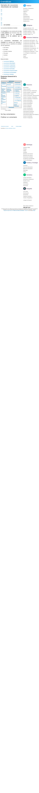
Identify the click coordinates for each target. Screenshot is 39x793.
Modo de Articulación (27, 168)
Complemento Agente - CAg (29, 49)
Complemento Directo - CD (29, 45)
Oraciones (29, 84)
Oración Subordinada (28, 109)
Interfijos (25, 152)
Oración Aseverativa (27, 100)
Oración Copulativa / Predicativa (30, 98)
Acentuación (26, 193)
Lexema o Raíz (26, 147)
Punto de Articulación (28, 167)
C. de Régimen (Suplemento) (29, 53)
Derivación (25, 185)
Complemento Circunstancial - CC (30, 48)
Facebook (26, 210)
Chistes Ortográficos (27, 197)
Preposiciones (26, 16)
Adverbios (25, 14)
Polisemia (25, 182)
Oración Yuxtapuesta (27, 117)
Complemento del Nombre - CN (30, 40)
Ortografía (29, 188)
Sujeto (24, 56)
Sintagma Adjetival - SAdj (28, 31)
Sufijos (24, 150)
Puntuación (25, 194)
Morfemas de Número (28, 153)
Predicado (25, 57)
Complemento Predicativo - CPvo (30, 51)
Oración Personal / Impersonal (30, 90)
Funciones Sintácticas (32, 37)
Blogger (34, 210)
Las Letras (25, 191)
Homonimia (25, 184)
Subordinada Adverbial (28, 112)
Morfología (29, 144)
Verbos (24, 13)
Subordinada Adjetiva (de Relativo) (31, 114)
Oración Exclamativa (27, 103)
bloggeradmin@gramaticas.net (8, 210)
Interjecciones (26, 21)
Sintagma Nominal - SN (28, 28)
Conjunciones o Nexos (28, 19)
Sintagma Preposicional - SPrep (30, 29)
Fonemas (25, 165)
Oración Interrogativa (28, 101)
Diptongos (25, 170)
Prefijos (25, 149)
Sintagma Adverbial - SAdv (29, 32)
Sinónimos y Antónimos (28, 179)
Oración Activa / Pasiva (28, 93)
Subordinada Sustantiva (28, 111)
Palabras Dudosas (27, 196)
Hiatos (24, 171)
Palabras (28, 5)
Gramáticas (5, 1)
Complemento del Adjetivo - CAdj (30, 41)
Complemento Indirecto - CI (29, 46)
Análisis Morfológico (27, 160)
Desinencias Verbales (28, 157)
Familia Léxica (26, 180)
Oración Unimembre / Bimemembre (31, 95)
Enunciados (25, 87)
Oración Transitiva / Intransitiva (30, 97)
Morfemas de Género (28, 155)
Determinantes (26, 17)
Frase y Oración (26, 89)
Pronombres (26, 10)
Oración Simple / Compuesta (29, 92)
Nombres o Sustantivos (28, 8)
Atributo (25, 54)
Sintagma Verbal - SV (28, 34)
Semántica (29, 175)
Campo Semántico (27, 177)
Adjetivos (25, 11)
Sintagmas (29, 25)
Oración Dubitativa (27, 106)
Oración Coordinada (27, 116)
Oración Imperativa (27, 105)
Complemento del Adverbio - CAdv (31, 43)
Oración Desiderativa (28, 108)
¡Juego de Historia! (27, 200)
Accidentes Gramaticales (28, 158)
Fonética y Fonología (32, 162)
